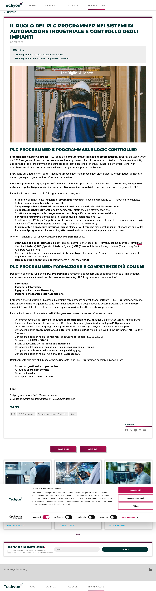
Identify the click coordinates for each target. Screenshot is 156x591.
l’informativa (41, 550)
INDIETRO (10, 12)
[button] (77, 534)
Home (32, 5)
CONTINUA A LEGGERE (16, 525)
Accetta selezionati (135, 567)
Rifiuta (136, 575)
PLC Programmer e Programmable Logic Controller (39, 54)
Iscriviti (125, 549)
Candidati (51, 5)
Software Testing (57, 350)
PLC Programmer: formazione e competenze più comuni (42, 58)
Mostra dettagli (128, 586)
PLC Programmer (26, 414)
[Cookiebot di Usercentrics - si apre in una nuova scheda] (15, 586)
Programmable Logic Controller (52, 414)
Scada (73, 414)
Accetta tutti (135, 559)
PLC (13, 414)
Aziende (73, 5)
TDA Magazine (96, 5)
